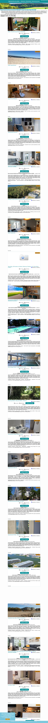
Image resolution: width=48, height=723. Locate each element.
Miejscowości (13, 9)
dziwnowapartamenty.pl (44, 0)
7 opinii (31, 41)
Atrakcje (29, 9)
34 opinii (31, 376)
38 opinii (31, 627)
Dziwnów (38, 152)
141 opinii (30, 510)
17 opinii (27, 242)
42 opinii (28, 477)
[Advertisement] (24, 595)
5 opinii (30, 443)
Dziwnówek (37, 51)
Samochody (23, 9)
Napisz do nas (35, 721)
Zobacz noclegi (24, 39)
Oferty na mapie (8, 9)
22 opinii (27, 343)
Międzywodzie (37, 118)
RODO (10, 717)
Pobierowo (38, 18)
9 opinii (31, 544)
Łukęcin (38, 185)
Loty (18, 9)
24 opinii (28, 74)
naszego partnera (27, 47)
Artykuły (34, 9)
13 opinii (39, 176)
